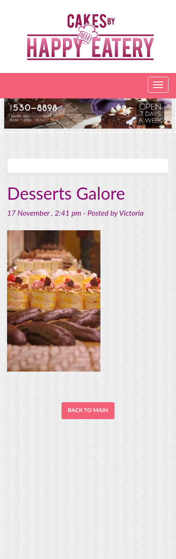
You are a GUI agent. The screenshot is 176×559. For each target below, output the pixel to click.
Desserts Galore (66, 193)
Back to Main (88, 409)
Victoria (131, 212)
